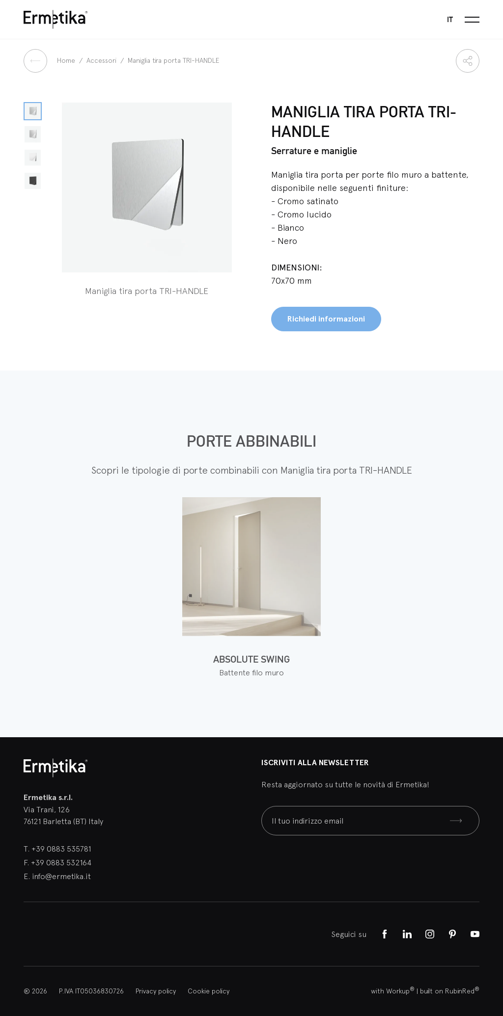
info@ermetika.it (61, 876)
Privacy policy (156, 991)
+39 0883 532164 (61, 862)
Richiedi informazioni (326, 318)
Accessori (102, 60)
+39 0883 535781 (61, 848)
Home (67, 60)
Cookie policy (208, 991)
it (450, 19)
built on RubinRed (449, 991)
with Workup (393, 991)
